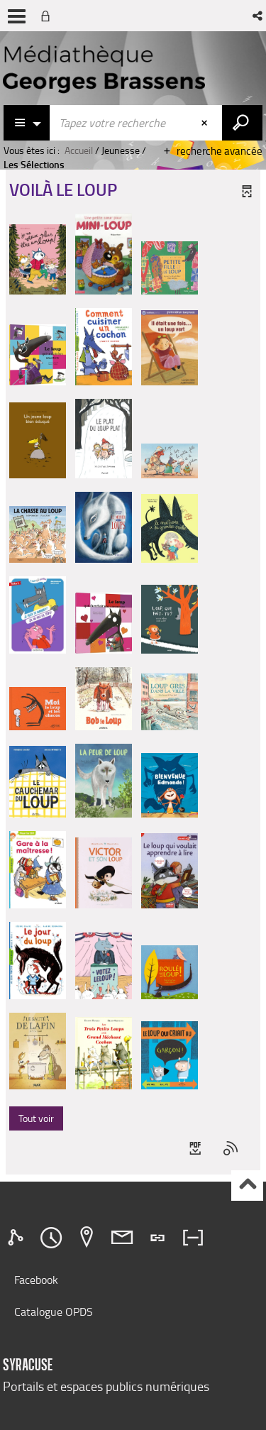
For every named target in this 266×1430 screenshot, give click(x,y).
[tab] (17, 1237)
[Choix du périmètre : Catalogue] (27, 123)
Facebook (36, 1279)
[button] (258, 15)
